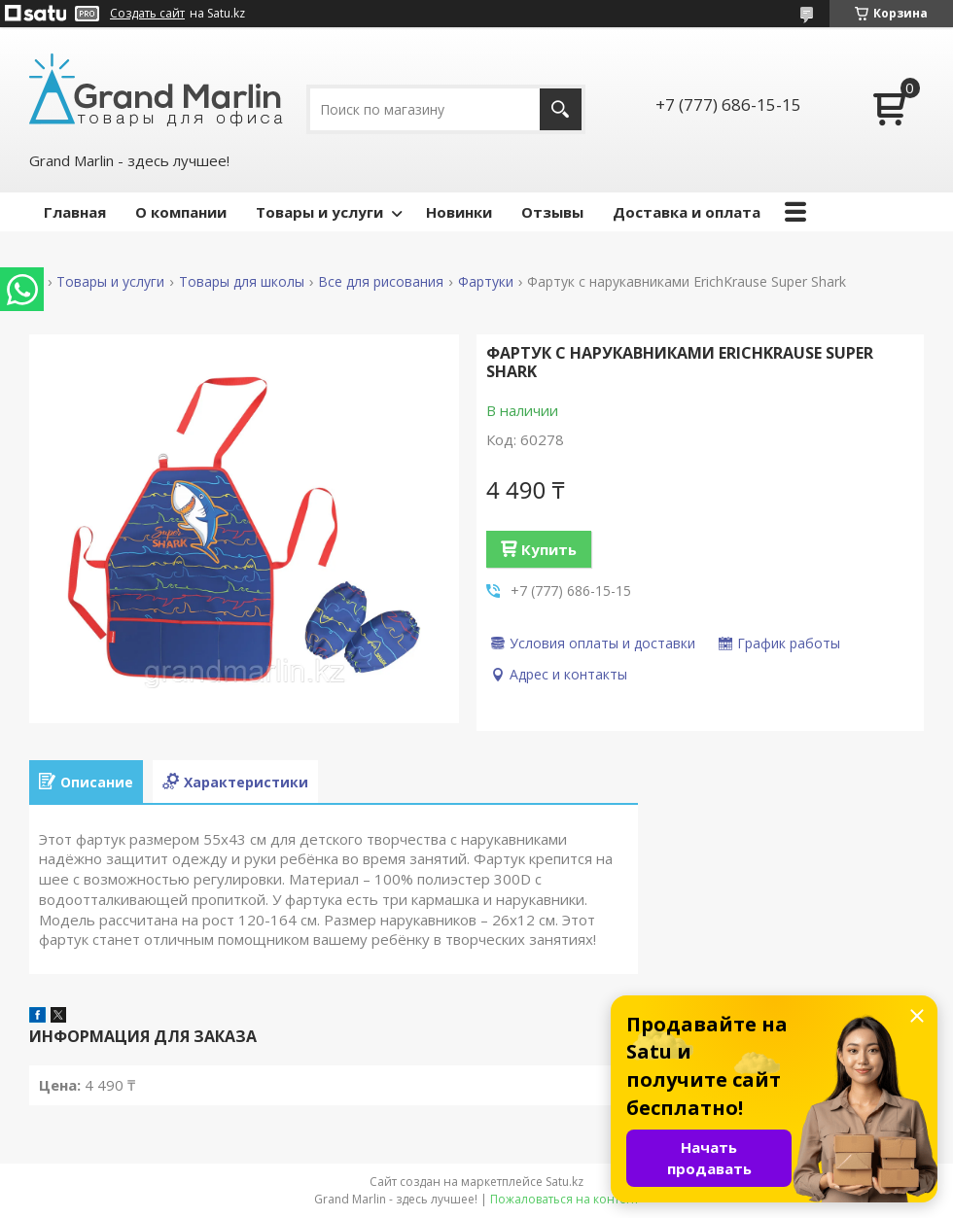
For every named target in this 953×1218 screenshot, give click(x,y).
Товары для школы (241, 282)
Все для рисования (380, 282)
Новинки (459, 212)
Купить (549, 549)
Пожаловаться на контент (564, 1199)
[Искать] (561, 109)
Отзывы (552, 212)
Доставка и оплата (686, 212)
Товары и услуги (319, 212)
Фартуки (485, 282)
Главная (75, 212)
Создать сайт (147, 13)
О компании (181, 212)
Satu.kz (564, 1181)
